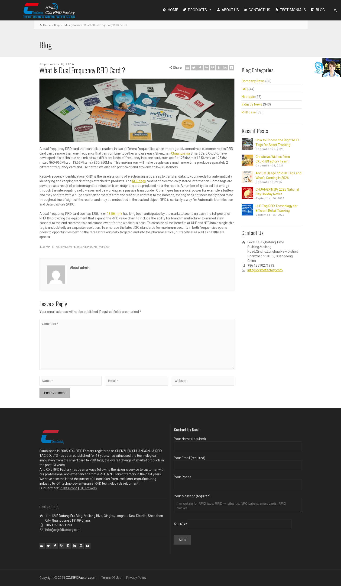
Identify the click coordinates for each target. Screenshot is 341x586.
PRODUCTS (197, 10)
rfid (95, 246)
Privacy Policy (136, 577)
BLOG (320, 10)
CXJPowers (88, 488)
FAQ (245, 89)
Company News (253, 81)
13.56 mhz (114, 213)
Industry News (63, 246)
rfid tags (104, 246)
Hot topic (248, 97)
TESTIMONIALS (293, 10)
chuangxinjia (84, 246)
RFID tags (139, 181)
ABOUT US (230, 10)
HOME (173, 10)
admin (46, 246)
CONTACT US (259, 10)
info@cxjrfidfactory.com (265, 270)
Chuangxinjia (180, 153)
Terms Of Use (111, 577)
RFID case (249, 112)
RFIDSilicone (69, 488)
